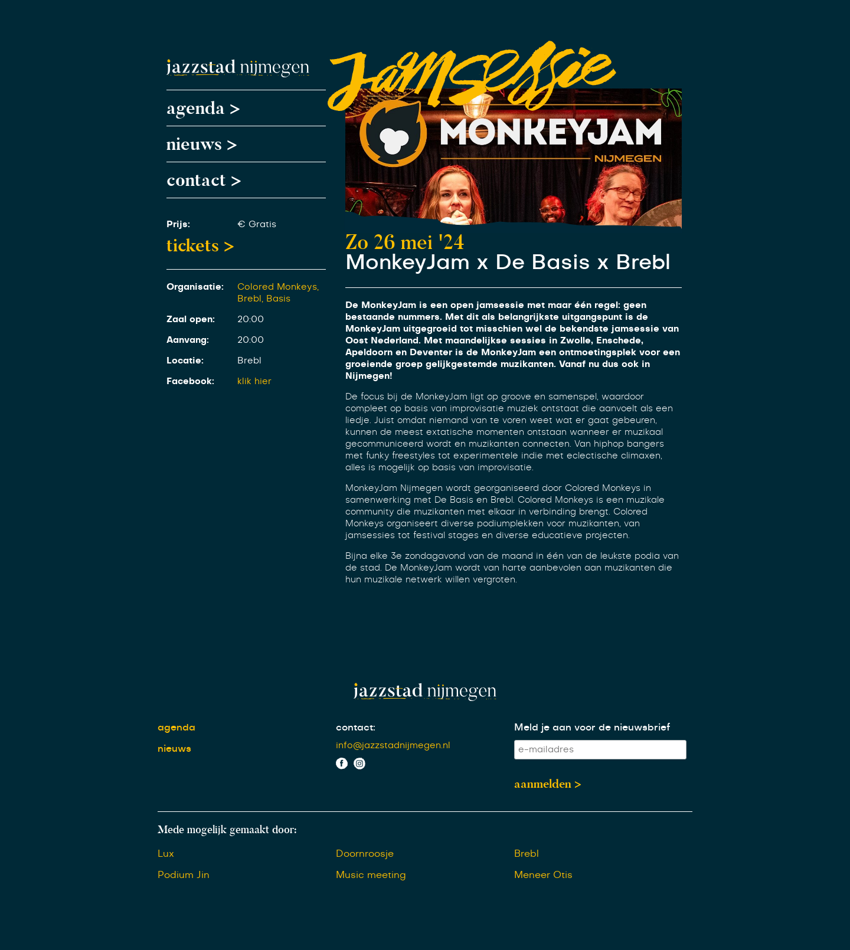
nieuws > (201, 144)
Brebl (526, 854)
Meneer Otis (543, 875)
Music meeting (371, 875)
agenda (176, 727)
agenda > (203, 108)
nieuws (174, 749)
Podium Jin (184, 875)
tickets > (200, 245)
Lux (166, 854)
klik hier (254, 381)
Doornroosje (365, 854)
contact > (203, 180)
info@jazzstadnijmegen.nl (393, 745)
